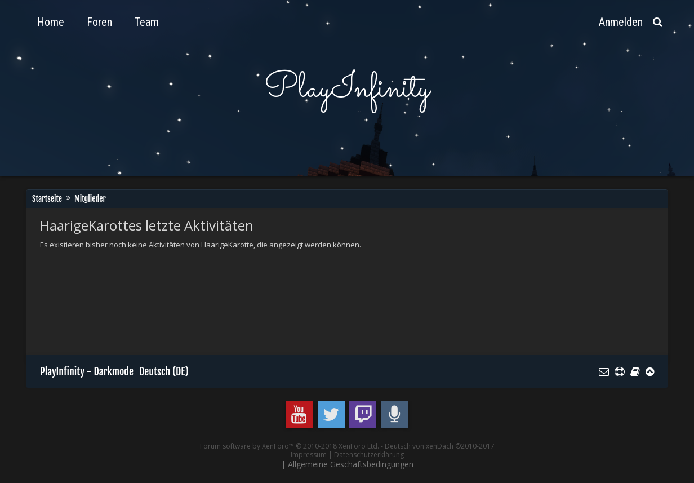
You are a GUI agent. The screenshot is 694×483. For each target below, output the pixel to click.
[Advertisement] (245, 288)
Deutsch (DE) (164, 371)
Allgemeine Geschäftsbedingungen (350, 464)
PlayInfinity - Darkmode (87, 371)
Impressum (309, 454)
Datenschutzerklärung (369, 454)
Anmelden (621, 22)
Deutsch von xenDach (440, 446)
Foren (99, 22)
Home (50, 22)
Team (147, 22)
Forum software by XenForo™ (289, 446)
